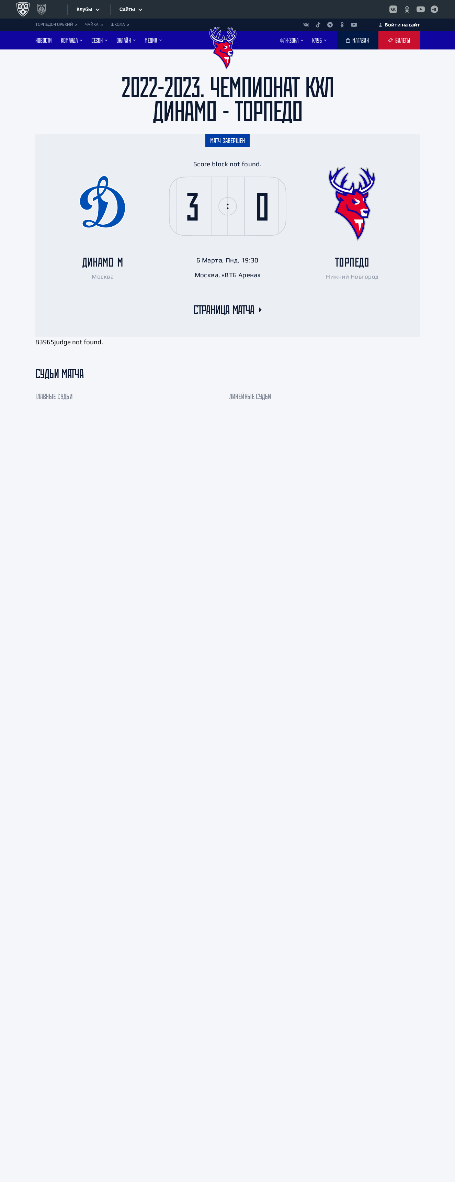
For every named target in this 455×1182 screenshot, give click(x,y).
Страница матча (223, 309)
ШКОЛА (120, 24)
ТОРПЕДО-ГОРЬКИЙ (56, 24)
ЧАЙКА (94, 24)
